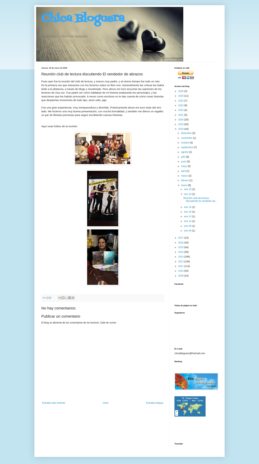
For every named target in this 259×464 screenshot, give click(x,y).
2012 (181, 261)
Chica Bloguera (82, 19)
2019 (181, 124)
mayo (184, 166)
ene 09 (188, 226)
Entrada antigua (154, 402)
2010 (181, 270)
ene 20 (188, 189)
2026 (181, 91)
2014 (181, 252)
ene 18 (188, 207)
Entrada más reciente (53, 402)
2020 (181, 119)
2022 (181, 110)
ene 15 (188, 216)
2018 (181, 129)
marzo (184, 175)
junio (184, 161)
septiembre (187, 147)
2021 (181, 114)
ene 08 (188, 230)
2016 (181, 242)
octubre (185, 142)
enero (184, 185)
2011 (181, 266)
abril (183, 171)
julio (183, 156)
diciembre (186, 133)
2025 (181, 95)
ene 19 (188, 194)
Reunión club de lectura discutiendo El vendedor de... (200, 199)
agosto (185, 152)
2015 (181, 247)
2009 (181, 275)
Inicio (106, 402)
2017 (181, 237)
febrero (185, 180)
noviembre (187, 138)
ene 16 (188, 211)
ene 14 (188, 221)
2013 (181, 256)
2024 (181, 100)
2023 (181, 105)
